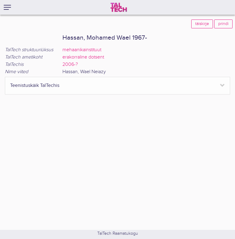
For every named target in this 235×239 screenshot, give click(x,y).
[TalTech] (118, 7)
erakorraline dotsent (83, 57)
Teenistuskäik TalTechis (34, 85)
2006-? (70, 64)
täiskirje (202, 23)
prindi (223, 23)
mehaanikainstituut (81, 50)
